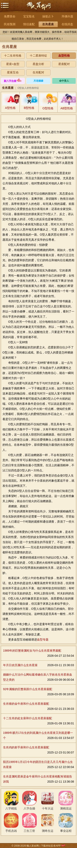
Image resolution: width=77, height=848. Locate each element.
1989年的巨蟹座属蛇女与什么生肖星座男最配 (32, 650)
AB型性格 (67, 108)
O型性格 (48, 108)
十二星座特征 (38, 55)
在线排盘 (67, 24)
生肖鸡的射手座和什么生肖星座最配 (26, 747)
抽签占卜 (48, 16)
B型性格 (29, 107)
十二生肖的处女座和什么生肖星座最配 (27, 718)
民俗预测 (9, 24)
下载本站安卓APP (51, 845)
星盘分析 (38, 64)
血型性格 (64, 55)
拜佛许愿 (67, 16)
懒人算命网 (39, 8)
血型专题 (42, 639)
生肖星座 (48, 24)
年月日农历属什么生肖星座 (20, 665)
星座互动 (12, 72)
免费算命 (9, 16)
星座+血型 (12, 64)
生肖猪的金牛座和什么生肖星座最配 (26, 703)
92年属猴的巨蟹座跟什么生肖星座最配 (27, 689)
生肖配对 (38, 72)
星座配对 (64, 64)
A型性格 (10, 107)
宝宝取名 (29, 16)
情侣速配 (29, 24)
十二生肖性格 (12, 55)
